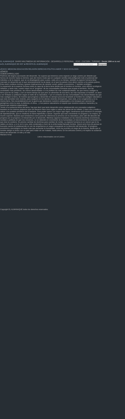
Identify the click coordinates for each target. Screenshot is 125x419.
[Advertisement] (29, 29)
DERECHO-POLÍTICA (47, 69)
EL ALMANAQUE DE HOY (12, 64)
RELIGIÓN (32, 69)
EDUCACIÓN (22, 69)
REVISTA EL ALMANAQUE (36, 64)
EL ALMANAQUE (7, 61)
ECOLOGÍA (74, 69)
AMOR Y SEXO (62, 69)
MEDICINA (12, 69)
